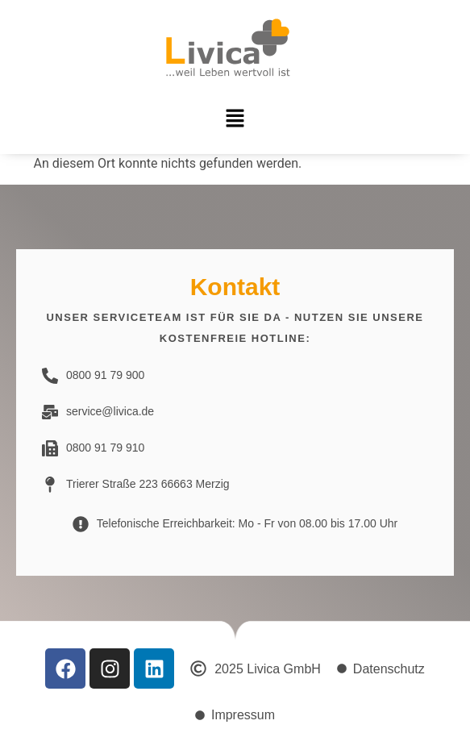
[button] (234, 120)
